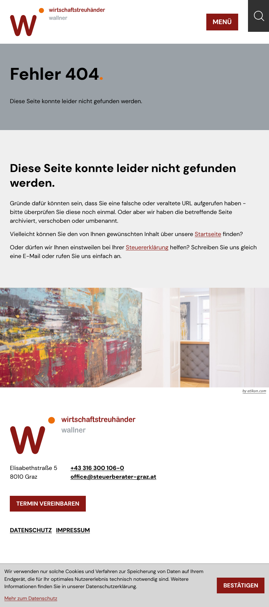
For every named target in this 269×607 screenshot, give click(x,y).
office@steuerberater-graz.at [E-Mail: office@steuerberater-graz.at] (113, 477)
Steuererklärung (147, 247)
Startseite (208, 234)
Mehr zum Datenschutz (31, 598)
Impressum (73, 530)
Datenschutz (31, 530)
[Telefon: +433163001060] (97, 468)
